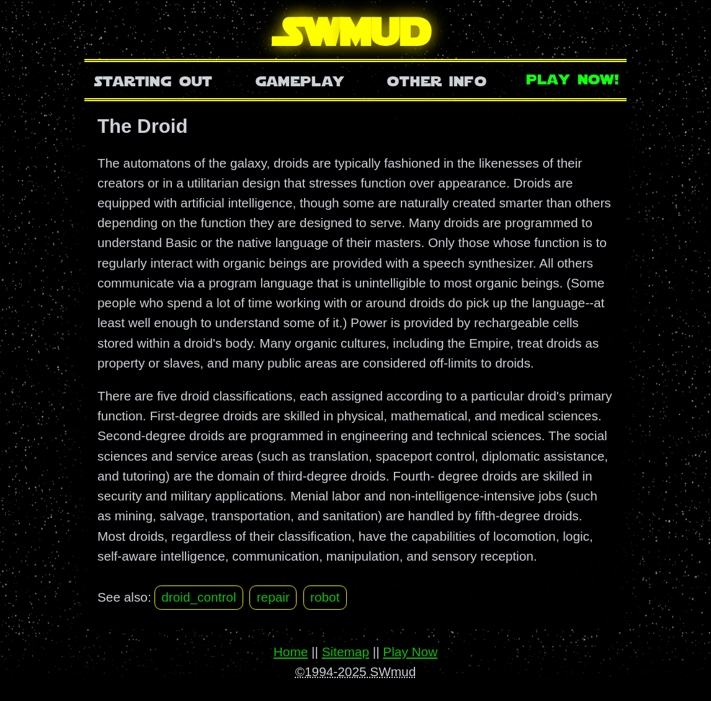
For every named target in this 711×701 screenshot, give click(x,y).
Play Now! (573, 77)
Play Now (410, 651)
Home (291, 651)
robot (324, 597)
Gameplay (300, 79)
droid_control (198, 597)
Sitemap (345, 651)
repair (273, 597)
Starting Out (153, 79)
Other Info (436, 79)
